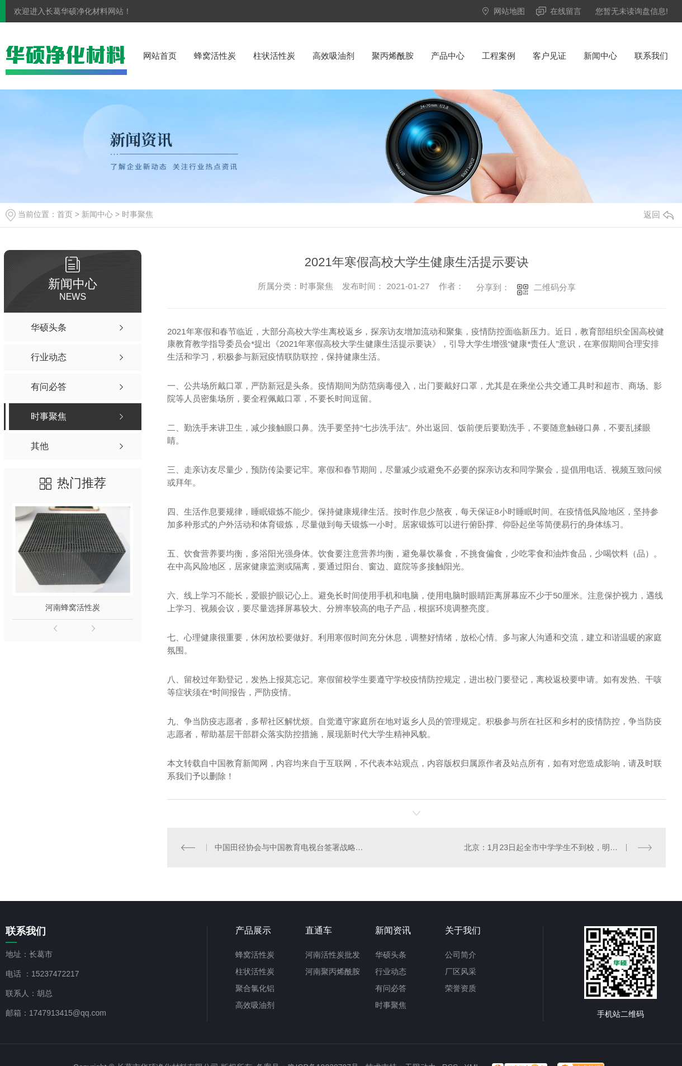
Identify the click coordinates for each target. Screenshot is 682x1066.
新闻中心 (600, 55)
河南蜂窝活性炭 (72, 607)
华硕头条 (390, 954)
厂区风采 (460, 971)
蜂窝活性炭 (215, 55)
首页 (65, 214)
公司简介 (460, 954)
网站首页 (160, 55)
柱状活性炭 (274, 55)
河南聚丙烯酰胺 (332, 971)
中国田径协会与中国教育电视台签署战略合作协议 (292, 847)
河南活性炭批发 (332, 954)
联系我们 (651, 55)
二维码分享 (555, 287)
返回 (658, 214)
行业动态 (390, 971)
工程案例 (498, 55)
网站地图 (509, 11)
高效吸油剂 (333, 55)
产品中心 (448, 55)
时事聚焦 (137, 214)
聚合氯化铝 (254, 988)
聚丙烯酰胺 (393, 55)
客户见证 (549, 55)
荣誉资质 (460, 988)
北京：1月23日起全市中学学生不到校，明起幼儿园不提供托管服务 (558, 847)
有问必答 (390, 988)
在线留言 (565, 11)
